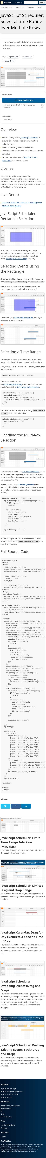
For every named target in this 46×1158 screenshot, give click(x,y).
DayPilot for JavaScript (8, 1088)
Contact (3, 1136)
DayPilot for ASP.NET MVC (9, 1094)
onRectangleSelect (26, 484)
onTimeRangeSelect (30, 471)
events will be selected (23, 317)
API (2, 1111)
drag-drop (9, 61)
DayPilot (6, 2)
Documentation (6, 1108)
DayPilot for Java (6, 1097)
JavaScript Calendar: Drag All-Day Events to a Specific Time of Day (22, 936)
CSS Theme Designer (8, 1125)
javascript (14, 56)
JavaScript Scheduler (29, 137)
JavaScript (20, 7)
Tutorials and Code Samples (10, 1105)
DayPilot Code (6, 7)
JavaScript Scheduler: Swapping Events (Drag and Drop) (20, 985)
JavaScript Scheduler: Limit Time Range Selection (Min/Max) (20, 841)
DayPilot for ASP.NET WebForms (11, 1091)
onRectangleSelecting (12, 384)
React (40, 7)
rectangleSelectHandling (16, 258)
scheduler (28, 56)
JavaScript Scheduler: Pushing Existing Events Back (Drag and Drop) (22, 1049)
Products (18, 2)
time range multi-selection (28, 387)
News (2, 1114)
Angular (30, 7)
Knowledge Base (6, 1116)
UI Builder (4, 1128)
